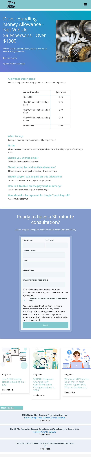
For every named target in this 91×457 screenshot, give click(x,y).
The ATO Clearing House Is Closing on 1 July (14, 381)
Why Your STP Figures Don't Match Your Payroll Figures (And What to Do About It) (76, 383)
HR (44, 446)
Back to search (10, 58)
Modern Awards (50, 417)
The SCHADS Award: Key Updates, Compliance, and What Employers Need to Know (44, 429)
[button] (86, 4)
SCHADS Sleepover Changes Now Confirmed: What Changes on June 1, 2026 (44, 384)
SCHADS (61, 417)
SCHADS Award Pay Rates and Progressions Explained (44, 415)
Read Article (7, 389)
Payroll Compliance (33, 417)
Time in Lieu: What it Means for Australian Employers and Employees (45, 443)
